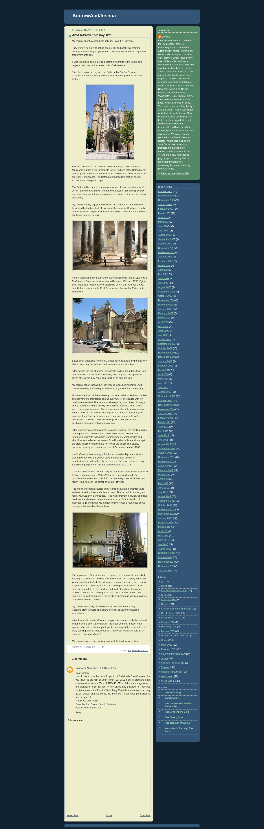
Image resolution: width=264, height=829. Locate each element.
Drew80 (166, 37)
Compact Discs (169, 599)
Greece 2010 (168, 622)
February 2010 (165, 365)
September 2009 (166, 344)
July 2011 (163, 440)
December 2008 (166, 304)
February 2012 (165, 470)
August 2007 (164, 235)
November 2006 (166, 195)
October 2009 (165, 348)
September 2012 (166, 501)
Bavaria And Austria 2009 (174, 590)
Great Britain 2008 (170, 613)
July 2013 (163, 544)
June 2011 (163, 435)
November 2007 (166, 248)
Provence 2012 (140, 650)
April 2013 (163, 531)
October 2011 (165, 453)
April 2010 (163, 374)
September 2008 (166, 291)
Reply (78, 712)
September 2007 (166, 239)
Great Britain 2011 (170, 617)
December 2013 (166, 566)
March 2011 (164, 422)
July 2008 (163, 283)
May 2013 (163, 535)
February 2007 (165, 209)
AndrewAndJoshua (94, 15)
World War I (167, 676)
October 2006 (165, 191)
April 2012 (163, 479)
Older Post (145, 815)
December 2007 (166, 252)
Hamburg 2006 (168, 626)
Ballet (164, 586)
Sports (164, 658)
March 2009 (164, 317)
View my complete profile (175, 173)
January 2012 (165, 466)
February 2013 (165, 522)
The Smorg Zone (174, 717)
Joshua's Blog (173, 692)
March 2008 (164, 265)
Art (129, 650)
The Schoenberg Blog (177, 712)
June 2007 (163, 226)
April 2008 (163, 270)
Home (109, 815)
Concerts (165, 604)
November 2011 (166, 457)
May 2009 (163, 326)
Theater (165, 667)
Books (164, 595)
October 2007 (165, 243)
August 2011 (164, 444)
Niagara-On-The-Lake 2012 (175, 635)
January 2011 (165, 413)
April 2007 (163, 217)
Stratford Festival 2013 (172, 663)
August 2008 (164, 287)
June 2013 (163, 540)
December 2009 (166, 357)
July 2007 (163, 230)
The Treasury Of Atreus (177, 723)
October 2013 (165, 557)
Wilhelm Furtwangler (171, 672)
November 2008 (166, 300)
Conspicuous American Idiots (176, 608)
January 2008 (165, 256)
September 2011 (166, 448)
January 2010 (165, 361)
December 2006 (166, 200)
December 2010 (166, 409)
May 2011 (163, 431)
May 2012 (163, 483)
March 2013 (164, 527)
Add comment (75, 720)
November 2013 (166, 562)
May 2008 (163, 274)
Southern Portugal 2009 (173, 654)
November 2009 (166, 352)
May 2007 (163, 222)
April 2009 (163, 322)
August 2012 (164, 496)
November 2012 (166, 509)
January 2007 (165, 204)
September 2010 (166, 396)
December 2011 (166, 461)
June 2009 (163, 331)
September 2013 (166, 553)
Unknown (81, 668)
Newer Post (72, 815)
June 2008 (163, 278)
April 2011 (163, 426)
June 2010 (163, 383)
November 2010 (166, 405)
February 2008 (165, 261)
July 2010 (163, 387)
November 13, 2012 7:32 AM (102, 668)
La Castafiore (172, 698)
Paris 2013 (166, 645)
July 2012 (163, 492)
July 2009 (163, 335)
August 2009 (164, 339)
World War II (167, 681)
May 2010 (163, 378)
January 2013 (165, 518)
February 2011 (165, 418)
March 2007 (164, 213)
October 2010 (165, 400)
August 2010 (164, 392)
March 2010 (164, 370)
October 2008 (165, 296)
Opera (164, 640)
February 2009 (165, 313)
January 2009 (165, 309)
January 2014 (165, 570)
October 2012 (165, 505)
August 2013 (164, 549)
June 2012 (163, 488)
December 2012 (166, 514)
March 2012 (164, 474)
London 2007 (168, 631)
